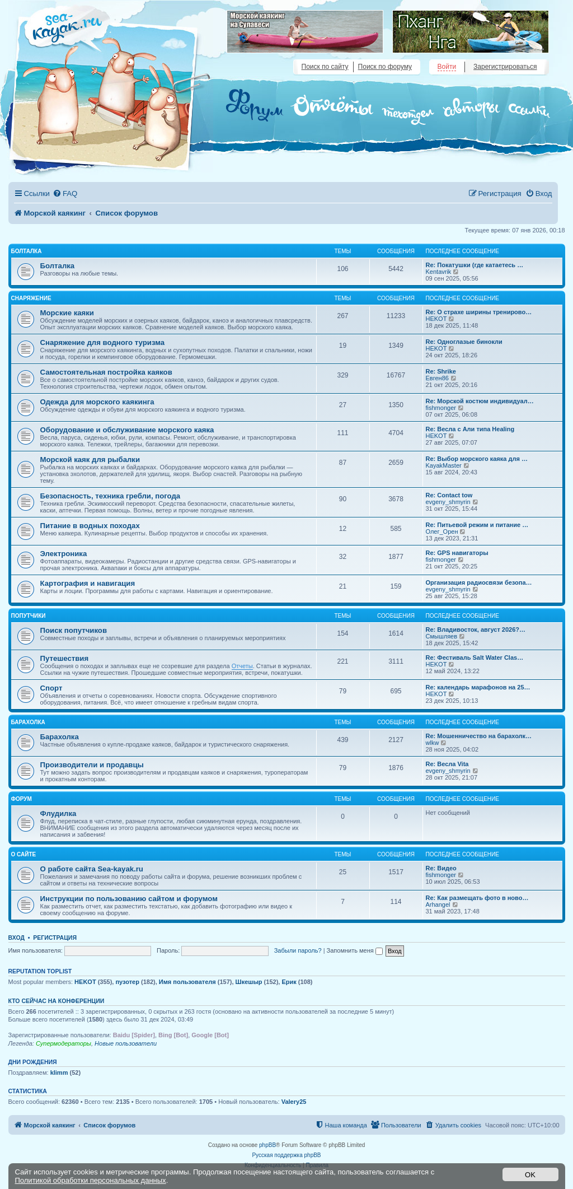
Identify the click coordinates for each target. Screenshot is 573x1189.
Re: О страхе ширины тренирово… (479, 312)
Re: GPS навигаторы (457, 552)
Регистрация (55, 937)
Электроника (63, 553)
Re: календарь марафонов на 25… (478, 687)
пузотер (127, 981)
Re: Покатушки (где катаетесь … (475, 265)
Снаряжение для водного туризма (102, 342)
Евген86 (437, 378)
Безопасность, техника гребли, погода (110, 496)
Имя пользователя (187, 981)
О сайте (23, 854)
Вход (16, 937)
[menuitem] (65, 193)
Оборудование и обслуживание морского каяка (127, 430)
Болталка (26, 251)
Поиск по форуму (385, 67)
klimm (59, 1072)
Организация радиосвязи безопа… (479, 582)
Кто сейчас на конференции (56, 1000)
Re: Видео (441, 868)
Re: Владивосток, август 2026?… (476, 629)
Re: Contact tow (449, 495)
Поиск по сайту (325, 67)
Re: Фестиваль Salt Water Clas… (475, 657)
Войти (447, 67)
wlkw (432, 742)
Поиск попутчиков (73, 630)
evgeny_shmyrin (448, 501)
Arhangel (438, 904)
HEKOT (436, 318)
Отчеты (242, 666)
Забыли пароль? (298, 950)
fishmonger (441, 407)
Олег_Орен (442, 531)
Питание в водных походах (90, 525)
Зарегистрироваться (505, 67)
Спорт (51, 688)
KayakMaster (444, 465)
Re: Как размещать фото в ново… (477, 897)
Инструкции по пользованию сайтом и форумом (129, 898)
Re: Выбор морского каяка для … (477, 458)
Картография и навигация (87, 583)
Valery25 (294, 1101)
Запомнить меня (355, 950)
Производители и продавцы (92, 765)
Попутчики (28, 616)
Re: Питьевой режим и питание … (477, 524)
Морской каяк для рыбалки (90, 459)
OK (530, 1175)
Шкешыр (249, 981)
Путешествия (64, 658)
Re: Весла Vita (447, 764)
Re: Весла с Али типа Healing (470, 429)
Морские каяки (67, 313)
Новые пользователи (126, 1043)
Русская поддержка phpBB (286, 1155)
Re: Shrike (441, 371)
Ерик (288, 981)
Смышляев (442, 636)
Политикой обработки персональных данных (90, 1180)
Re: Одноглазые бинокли (464, 341)
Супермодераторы (63, 1043)
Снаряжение (31, 298)
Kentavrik (439, 271)
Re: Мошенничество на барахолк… (479, 736)
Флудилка (58, 813)
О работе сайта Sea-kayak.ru (91, 869)
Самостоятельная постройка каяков (106, 372)
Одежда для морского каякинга (97, 402)
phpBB (267, 1145)
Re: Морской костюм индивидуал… (480, 401)
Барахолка (28, 722)
